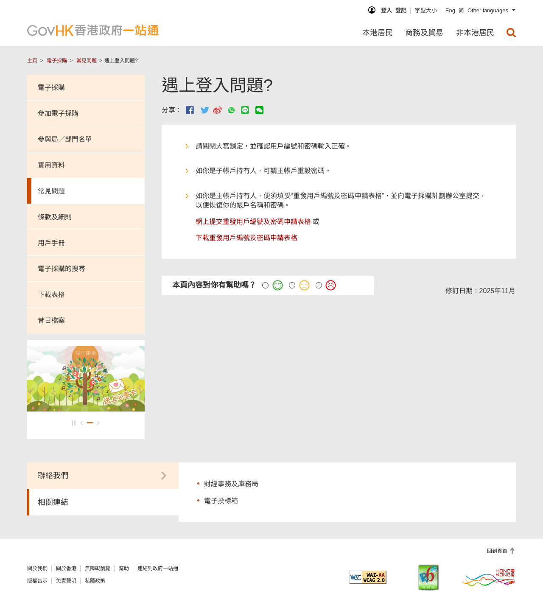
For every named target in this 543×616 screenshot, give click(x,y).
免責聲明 (66, 581)
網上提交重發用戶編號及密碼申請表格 (253, 221)
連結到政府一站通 (157, 568)
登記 (400, 10)
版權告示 (37, 581)
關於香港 (66, 568)
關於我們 (37, 568)
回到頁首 (498, 551)
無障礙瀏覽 (97, 568)
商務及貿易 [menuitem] (424, 32)
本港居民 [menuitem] (377, 32)
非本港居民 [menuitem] (475, 32)
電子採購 (57, 61)
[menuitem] (511, 32)
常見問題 (86, 61)
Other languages (487, 10)
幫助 (124, 568)
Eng (450, 10)
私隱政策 (95, 581)
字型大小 (426, 10)
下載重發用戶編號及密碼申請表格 (246, 237)
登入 (386, 10)
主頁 (32, 61)
